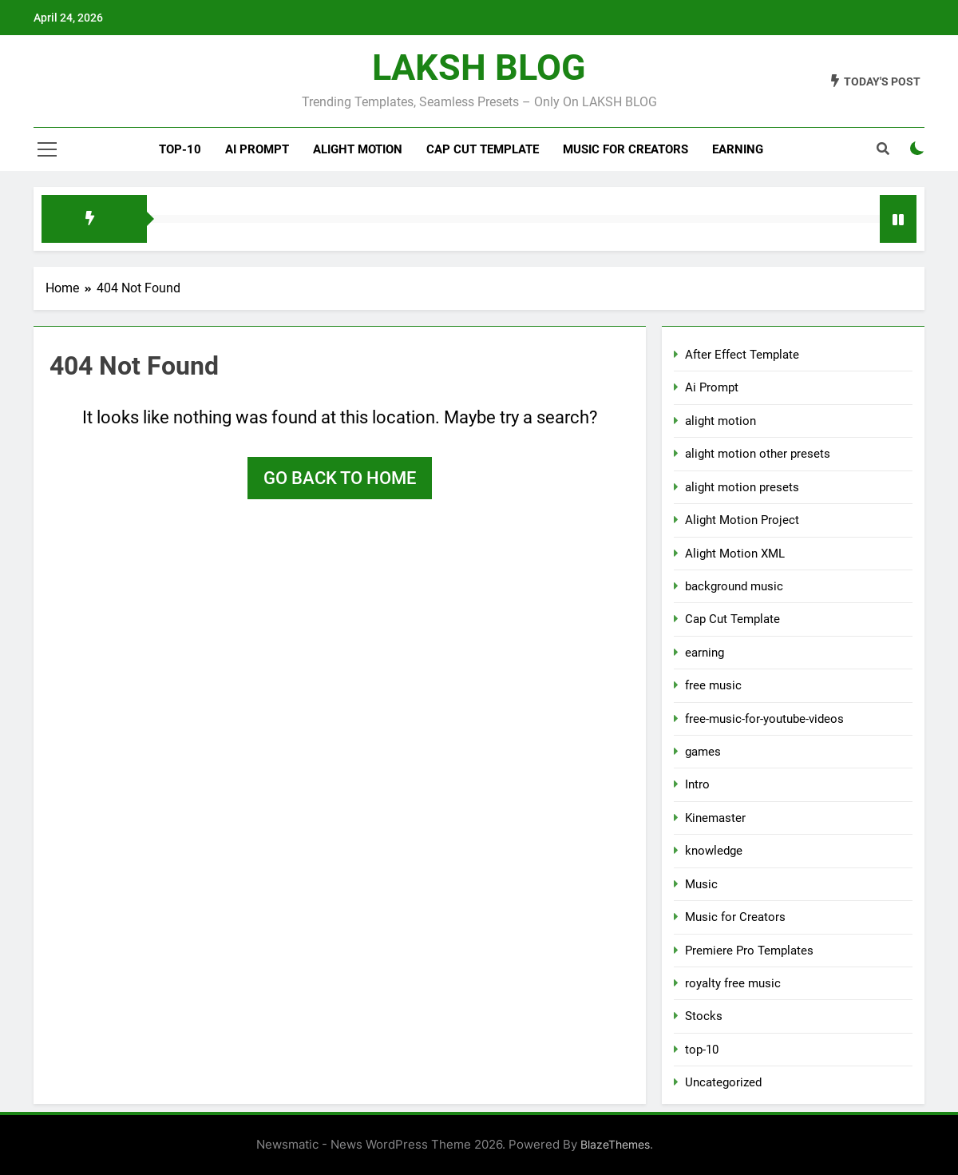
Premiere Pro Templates (749, 950)
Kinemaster (715, 818)
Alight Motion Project (742, 520)
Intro (697, 784)
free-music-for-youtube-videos (764, 719)
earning (704, 652)
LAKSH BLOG (479, 67)
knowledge (713, 851)
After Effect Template (742, 354)
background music (734, 586)
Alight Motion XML (735, 553)
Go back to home (339, 478)
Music (701, 884)
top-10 (180, 149)
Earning (737, 149)
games (703, 751)
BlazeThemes (615, 1144)
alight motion (357, 149)
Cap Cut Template (482, 149)
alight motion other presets (757, 454)
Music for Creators (625, 149)
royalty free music (733, 983)
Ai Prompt (257, 149)
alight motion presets (742, 487)
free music (713, 685)
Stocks (703, 1016)
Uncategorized (723, 1082)
